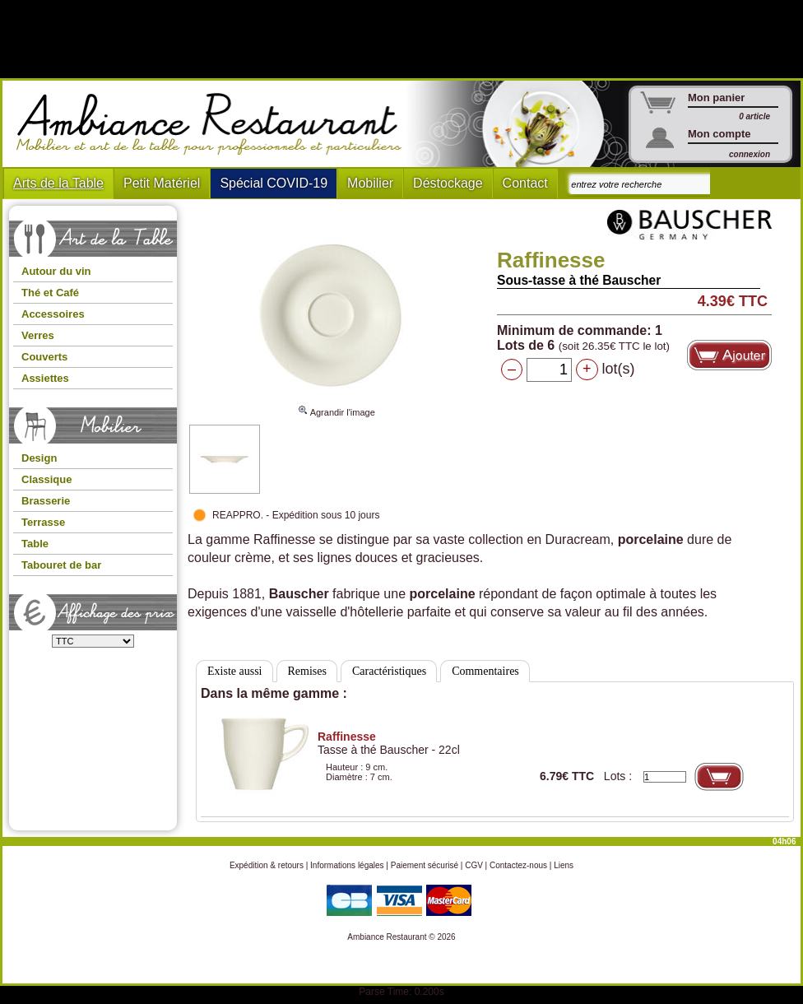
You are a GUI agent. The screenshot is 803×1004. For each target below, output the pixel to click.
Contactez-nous (518, 865)
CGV (474, 865)
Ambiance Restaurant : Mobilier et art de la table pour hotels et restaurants (215, 124)
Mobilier (370, 183)
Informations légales (347, 865)
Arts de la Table (58, 183)
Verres (37, 335)
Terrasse (43, 522)
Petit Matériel (161, 183)
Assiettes (45, 378)
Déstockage (448, 183)
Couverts (44, 357)
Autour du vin (56, 271)
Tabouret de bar (61, 565)
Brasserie (45, 501)
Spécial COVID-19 (273, 183)
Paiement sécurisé (424, 865)
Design (39, 458)
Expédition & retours (267, 865)
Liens (563, 865)
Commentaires (485, 671)
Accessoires (53, 314)
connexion (749, 154)
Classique (46, 479)
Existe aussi (234, 671)
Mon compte (719, 134)
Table (35, 543)
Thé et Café (50, 292)
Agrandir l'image (336, 405)
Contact (525, 183)
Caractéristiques (389, 671)
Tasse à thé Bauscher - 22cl (389, 743)
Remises (307, 671)
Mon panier (716, 97)
